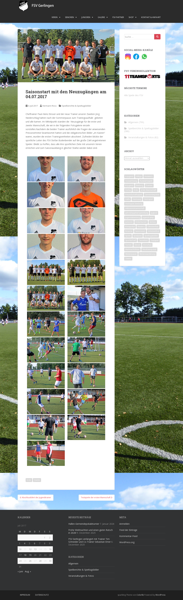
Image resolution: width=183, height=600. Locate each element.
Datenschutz (42, 595)
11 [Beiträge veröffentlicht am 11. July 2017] (25, 549)
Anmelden (124, 523)
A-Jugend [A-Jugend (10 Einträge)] (129, 176)
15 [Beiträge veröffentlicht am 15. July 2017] (45, 549)
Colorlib (140, 595)
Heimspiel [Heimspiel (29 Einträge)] (148, 199)
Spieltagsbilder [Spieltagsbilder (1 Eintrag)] (151, 235)
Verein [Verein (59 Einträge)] (137, 244)
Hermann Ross (49, 105)
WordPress (160, 595)
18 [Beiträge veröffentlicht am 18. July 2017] (25, 555)
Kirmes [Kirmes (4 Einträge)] (153, 222)
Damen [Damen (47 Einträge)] (149, 185)
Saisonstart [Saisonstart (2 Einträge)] (140, 231)
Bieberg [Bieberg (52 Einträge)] (139, 185)
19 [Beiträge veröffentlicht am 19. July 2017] (30, 555)
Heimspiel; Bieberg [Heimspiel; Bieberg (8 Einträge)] (133, 203)
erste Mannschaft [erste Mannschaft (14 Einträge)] (148, 190)
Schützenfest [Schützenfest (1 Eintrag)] (153, 231)
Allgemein (133, 122)
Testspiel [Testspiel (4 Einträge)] (155, 240)
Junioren (85, 17)
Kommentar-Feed (128, 536)
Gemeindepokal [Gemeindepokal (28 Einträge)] (152, 194)
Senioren (69, 17)
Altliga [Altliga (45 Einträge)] (139, 176)
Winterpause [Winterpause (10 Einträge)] (131, 254)
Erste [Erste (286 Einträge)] (136, 190)
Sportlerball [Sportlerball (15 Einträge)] (130, 240)
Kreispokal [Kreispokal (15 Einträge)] (130, 226)
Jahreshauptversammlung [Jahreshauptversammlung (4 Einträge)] (136, 213)
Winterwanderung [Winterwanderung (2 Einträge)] (147, 254)
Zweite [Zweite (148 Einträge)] (128, 258)
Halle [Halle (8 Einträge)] (127, 199)
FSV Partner (118, 17)
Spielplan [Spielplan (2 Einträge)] (137, 235)
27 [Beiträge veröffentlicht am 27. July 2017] (35, 560)
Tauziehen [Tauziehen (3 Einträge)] (143, 240)
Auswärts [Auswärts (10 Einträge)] (148, 176)
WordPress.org (126, 542)
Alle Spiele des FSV (133, 95)
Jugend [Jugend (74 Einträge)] (154, 213)
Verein (55, 17)
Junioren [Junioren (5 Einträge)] (129, 222)
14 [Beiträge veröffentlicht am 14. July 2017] (40, 549)
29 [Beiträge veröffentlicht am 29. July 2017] (45, 560)
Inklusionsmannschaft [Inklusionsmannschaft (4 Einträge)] (134, 208)
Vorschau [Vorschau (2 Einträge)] (147, 244)
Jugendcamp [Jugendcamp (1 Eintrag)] (148, 217)
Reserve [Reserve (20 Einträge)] (128, 231)
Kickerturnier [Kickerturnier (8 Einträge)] (141, 222)
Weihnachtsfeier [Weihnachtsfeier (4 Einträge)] (132, 249)
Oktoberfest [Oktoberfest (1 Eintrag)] (152, 226)
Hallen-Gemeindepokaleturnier (83, 523)
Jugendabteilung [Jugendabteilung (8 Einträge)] (132, 217)
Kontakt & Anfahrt (151, 17)
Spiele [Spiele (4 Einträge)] (128, 235)
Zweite (37, 480)
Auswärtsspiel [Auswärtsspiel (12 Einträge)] (146, 181)
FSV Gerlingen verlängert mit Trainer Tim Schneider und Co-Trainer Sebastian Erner (89, 540)
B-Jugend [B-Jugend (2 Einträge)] (129, 185)
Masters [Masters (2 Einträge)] (141, 226)
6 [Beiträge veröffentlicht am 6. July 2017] (34, 543)
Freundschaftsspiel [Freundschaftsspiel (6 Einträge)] (133, 194)
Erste (29, 480)
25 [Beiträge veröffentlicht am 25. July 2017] (25, 560)
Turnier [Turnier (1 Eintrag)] (128, 244)
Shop (131, 17)
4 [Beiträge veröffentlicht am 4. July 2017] (24, 543)
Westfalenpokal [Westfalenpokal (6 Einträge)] (149, 249)
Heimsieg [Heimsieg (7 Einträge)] (137, 199)
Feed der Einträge (128, 529)
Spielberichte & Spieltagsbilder (76, 105)
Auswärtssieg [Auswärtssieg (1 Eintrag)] (131, 181)
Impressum (25, 595)
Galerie (101, 17)
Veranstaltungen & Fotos (141, 137)
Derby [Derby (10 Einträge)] (128, 190)
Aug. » (28, 571)
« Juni (20, 571)
